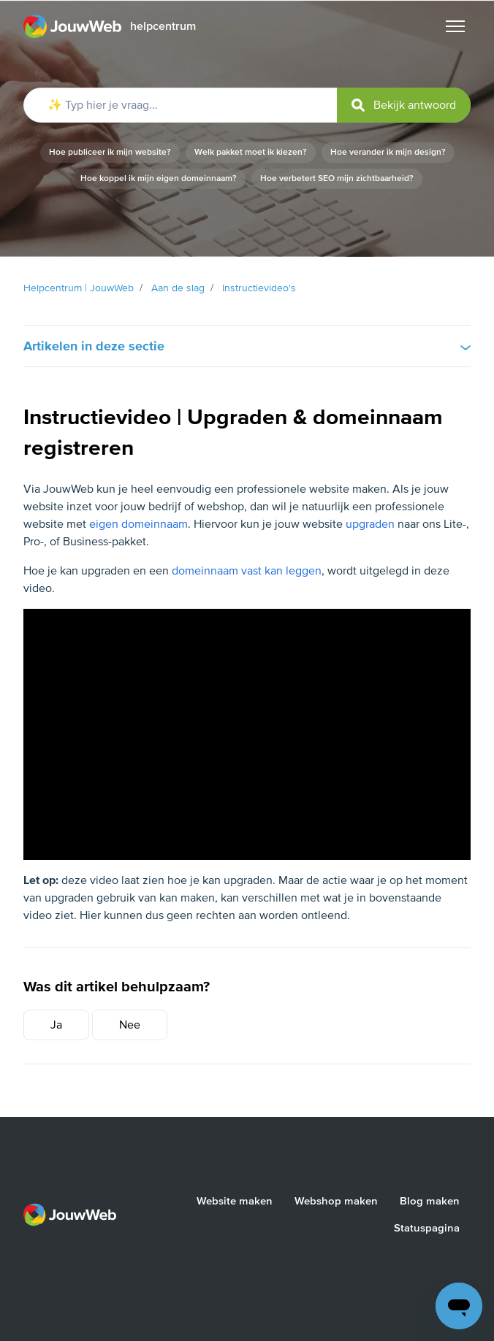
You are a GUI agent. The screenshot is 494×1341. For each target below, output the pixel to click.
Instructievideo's (259, 288)
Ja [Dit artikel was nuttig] (56, 1025)
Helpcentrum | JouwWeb (78, 288)
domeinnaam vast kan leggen (247, 571)
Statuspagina (427, 1227)
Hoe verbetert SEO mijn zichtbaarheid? (337, 178)
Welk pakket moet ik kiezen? (250, 152)
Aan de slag (178, 288)
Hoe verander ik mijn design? (388, 152)
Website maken (235, 1200)
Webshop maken (336, 1200)
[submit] (404, 105)
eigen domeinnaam (138, 524)
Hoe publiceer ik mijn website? (110, 152)
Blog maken (430, 1200)
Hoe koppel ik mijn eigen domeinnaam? (158, 178)
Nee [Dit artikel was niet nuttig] (129, 1025)
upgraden (370, 524)
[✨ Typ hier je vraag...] (247, 105)
